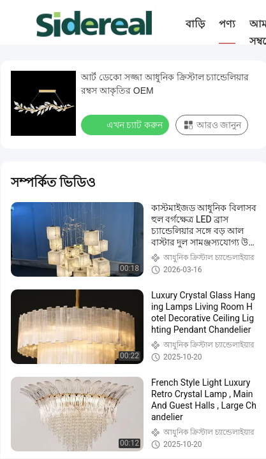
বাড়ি (195, 23)
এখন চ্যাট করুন (126, 124)
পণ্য (227, 23)
